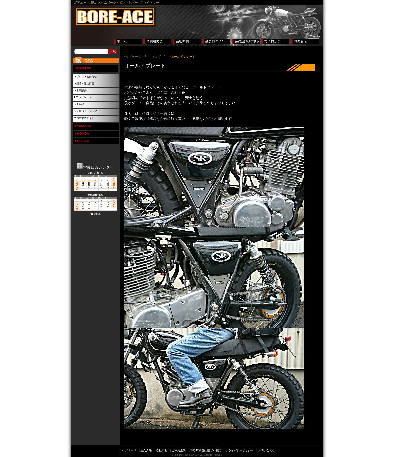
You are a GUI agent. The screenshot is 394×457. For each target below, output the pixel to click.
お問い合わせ (266, 450)
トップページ (132, 56)
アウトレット (83, 97)
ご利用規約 (179, 450)
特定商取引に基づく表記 (205, 450)
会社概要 (161, 450)
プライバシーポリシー (239, 450)
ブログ (156, 56)
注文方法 (146, 450)
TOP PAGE (83, 68)
